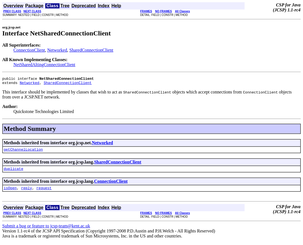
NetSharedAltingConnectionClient (44, 64)
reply (26, 191)
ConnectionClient (29, 50)
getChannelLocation (23, 151)
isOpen (10, 191)
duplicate (13, 171)
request (44, 191)
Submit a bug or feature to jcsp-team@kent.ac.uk (46, 230)
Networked (57, 50)
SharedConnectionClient (91, 50)
